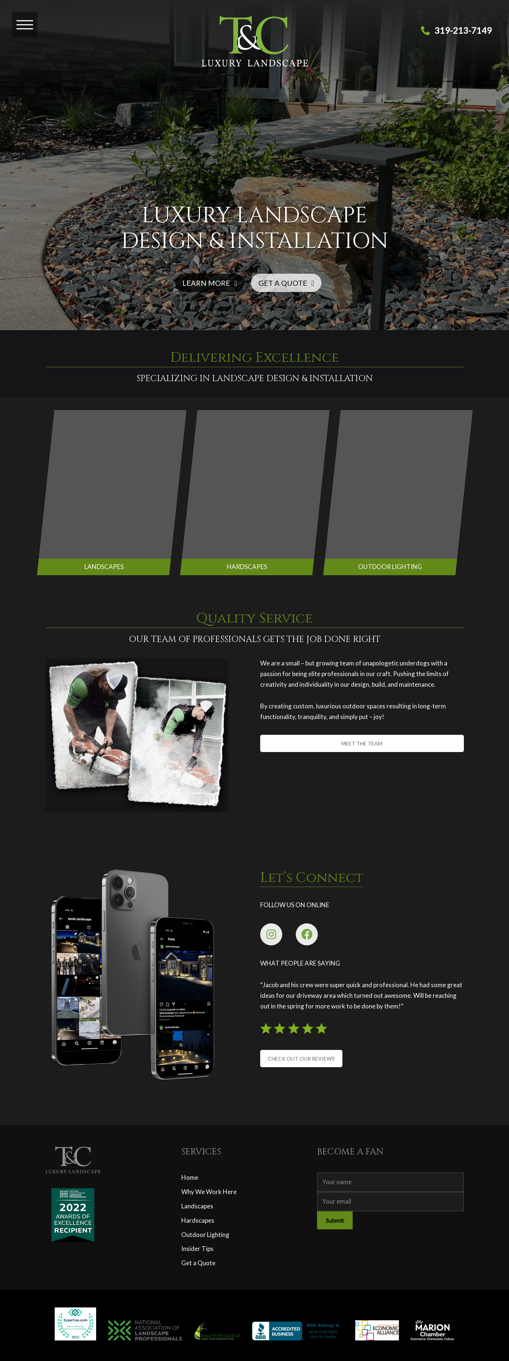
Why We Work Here (209, 1192)
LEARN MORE (209, 282)
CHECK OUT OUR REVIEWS (301, 1058)
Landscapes (197, 1206)
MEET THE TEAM (361, 743)
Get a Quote (198, 1263)
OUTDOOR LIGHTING (390, 566)
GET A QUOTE (286, 282)
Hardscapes (197, 1220)
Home (189, 1177)
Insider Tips (197, 1248)
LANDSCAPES (103, 566)
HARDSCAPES (247, 566)
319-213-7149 (463, 30)
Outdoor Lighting (205, 1234)
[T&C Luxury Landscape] (255, 47)
